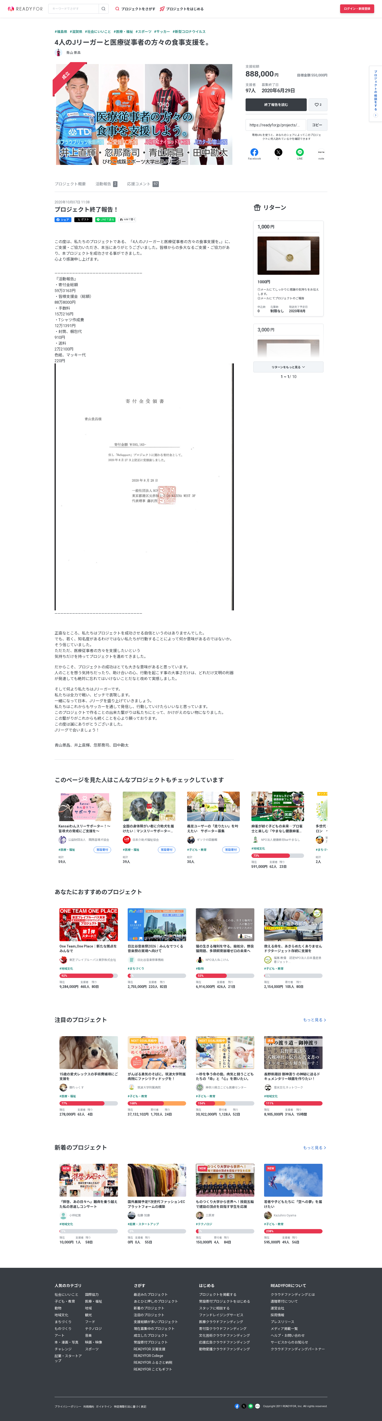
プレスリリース (282, 1322)
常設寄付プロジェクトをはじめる (224, 1301)
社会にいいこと (66, 1295)
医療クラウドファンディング (221, 1322)
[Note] (321, 152)
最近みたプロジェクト (151, 1295)
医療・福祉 (93, 1301)
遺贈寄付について (284, 1301)
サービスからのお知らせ (289, 1342)
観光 (88, 1315)
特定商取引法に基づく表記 (130, 1406)
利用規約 (88, 1406)
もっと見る (313, 1020)
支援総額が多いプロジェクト (156, 1322)
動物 (58, 1308)
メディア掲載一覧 (284, 1329)
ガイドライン (104, 1406)
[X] (278, 152)
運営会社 (277, 1308)
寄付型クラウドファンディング (223, 1329)
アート (60, 1335)
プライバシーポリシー (68, 1406)
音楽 (88, 1335)
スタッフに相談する (214, 1308)
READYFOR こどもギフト (153, 1369)
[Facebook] (254, 152)
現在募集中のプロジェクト (154, 1329)
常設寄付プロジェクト (151, 1342)
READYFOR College (148, 1356)
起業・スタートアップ (68, 1358)
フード (90, 1322)
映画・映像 (93, 1342)
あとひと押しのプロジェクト (156, 1301)
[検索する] (103, 9)
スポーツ (92, 1349)
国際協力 (92, 1295)
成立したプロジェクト (151, 1335)
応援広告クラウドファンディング (224, 1342)
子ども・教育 (65, 1301)
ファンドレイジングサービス (221, 1315)
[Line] (300, 152)
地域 (88, 1308)
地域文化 (61, 1315)
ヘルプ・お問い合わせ (288, 1335)
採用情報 (277, 1315)
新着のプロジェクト (149, 1308)
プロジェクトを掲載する (218, 1295)
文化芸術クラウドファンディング (224, 1335)
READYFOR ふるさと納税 (153, 1362)
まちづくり (63, 1322)
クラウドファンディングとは (293, 1295)
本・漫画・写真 (66, 1342)
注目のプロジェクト (149, 1315)
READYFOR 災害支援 (149, 1349)
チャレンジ (63, 1349)
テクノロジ (93, 1329)
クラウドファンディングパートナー (298, 1349)
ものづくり (63, 1329)
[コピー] (317, 125)
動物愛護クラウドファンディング (224, 1349)
